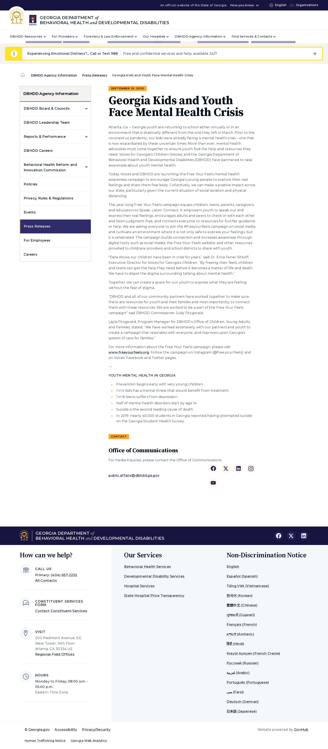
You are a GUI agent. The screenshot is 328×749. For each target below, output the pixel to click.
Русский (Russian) (243, 663)
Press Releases (94, 75)
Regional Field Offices (54, 654)
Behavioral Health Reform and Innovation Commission (50, 167)
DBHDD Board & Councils (47, 109)
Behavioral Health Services (147, 567)
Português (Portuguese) (248, 682)
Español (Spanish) (242, 576)
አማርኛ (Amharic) (240, 634)
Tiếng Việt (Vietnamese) (248, 586)
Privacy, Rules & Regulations (48, 198)
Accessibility (66, 730)
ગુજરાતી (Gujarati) (241, 615)
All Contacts (46, 581)
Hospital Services (139, 586)
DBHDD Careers (38, 151)
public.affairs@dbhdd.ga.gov (134, 475)
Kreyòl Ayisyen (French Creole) (253, 653)
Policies (31, 184)
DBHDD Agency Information (54, 75)
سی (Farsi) (235, 692)
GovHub (301, 730)
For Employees (37, 240)
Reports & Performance (45, 137)
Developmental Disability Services (154, 576)
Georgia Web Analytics (89, 740)
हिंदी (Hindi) (235, 644)
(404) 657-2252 (64, 575)
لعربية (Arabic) (238, 673)
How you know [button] (242, 5)
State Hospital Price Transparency (154, 596)
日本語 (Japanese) (242, 711)
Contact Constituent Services (61, 611)
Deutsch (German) (243, 702)
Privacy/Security (96, 730)
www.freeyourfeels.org (129, 352)
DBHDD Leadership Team (47, 123)
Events (30, 212)
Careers (30, 254)
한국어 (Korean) (240, 596)
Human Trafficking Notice (45, 740)
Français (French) (242, 625)
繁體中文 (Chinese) (242, 605)
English (233, 567)
